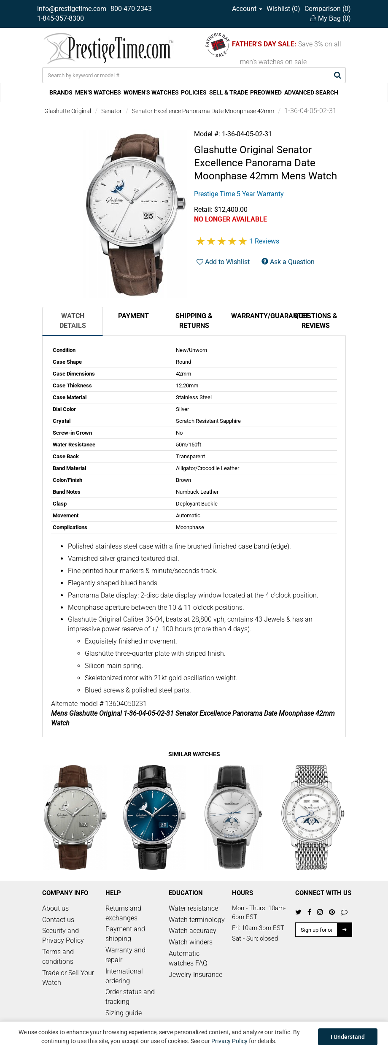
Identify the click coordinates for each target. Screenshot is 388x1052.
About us (55, 908)
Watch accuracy (192, 931)
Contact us (58, 920)
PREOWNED (266, 92)
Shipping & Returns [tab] (194, 321)
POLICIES (194, 92)
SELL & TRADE (228, 92)
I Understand (348, 1036)
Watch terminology (197, 920)
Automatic (188, 515)
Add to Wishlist (223, 262)
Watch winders (191, 942)
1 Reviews (264, 241)
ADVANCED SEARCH (311, 92)
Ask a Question (288, 262)
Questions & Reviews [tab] (315, 321)
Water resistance (193, 908)
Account (247, 9)
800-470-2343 (131, 9)
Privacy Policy (229, 1041)
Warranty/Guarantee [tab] (258, 316)
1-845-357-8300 (60, 18)
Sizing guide (123, 1013)
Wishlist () (283, 9)
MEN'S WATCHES (98, 92)
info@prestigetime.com (71, 9)
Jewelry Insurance (195, 975)
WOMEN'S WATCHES (151, 92)
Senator (111, 111)
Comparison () (327, 9)
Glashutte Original (67, 111)
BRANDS (61, 92)
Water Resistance (74, 444)
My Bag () (330, 18)
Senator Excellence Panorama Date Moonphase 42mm (203, 111)
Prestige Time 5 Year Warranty (239, 194)
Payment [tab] (133, 316)
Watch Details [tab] (72, 321)
